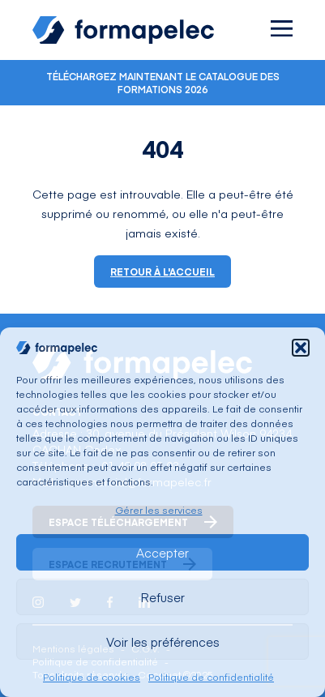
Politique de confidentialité (211, 676)
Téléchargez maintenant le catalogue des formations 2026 (163, 83)
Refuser (162, 596)
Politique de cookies (91, 676)
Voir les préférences (163, 641)
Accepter (162, 552)
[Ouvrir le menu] (282, 28)
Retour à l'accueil (162, 271)
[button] (301, 348)
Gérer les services (159, 509)
